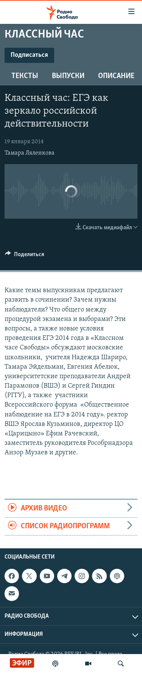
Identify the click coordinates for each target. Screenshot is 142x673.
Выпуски (68, 76)
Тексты (24, 76)
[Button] (24, 256)
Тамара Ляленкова (30, 153)
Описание (116, 76)
